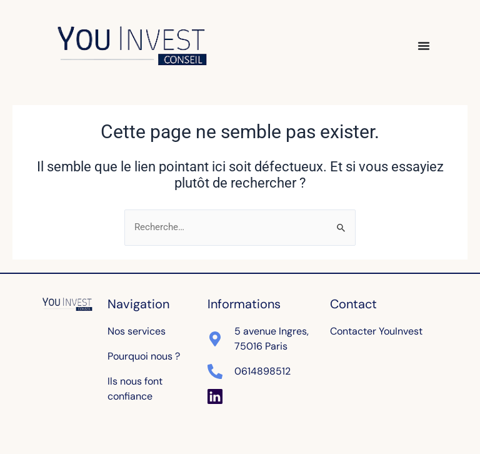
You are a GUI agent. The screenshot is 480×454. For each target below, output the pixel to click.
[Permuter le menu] (424, 45)
